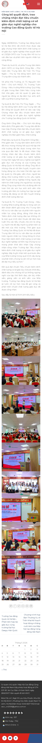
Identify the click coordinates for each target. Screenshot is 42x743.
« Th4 (4, 670)
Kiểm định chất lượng (11, 11)
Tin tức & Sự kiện (28, 11)
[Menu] (38, 4)
